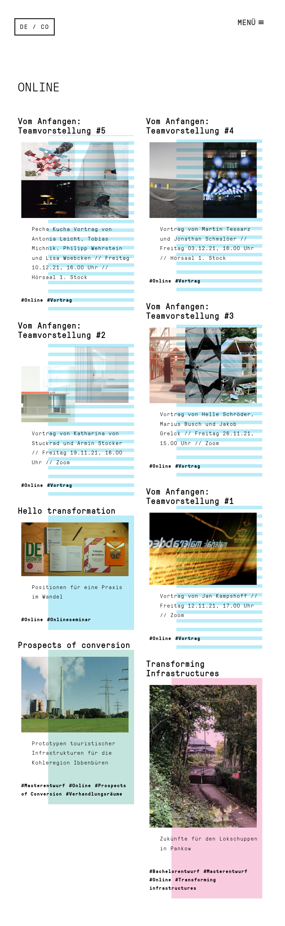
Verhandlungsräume (96, 793)
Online (33, 299)
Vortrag (61, 299)
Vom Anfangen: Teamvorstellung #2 (62, 330)
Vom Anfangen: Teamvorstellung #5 (62, 125)
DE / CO (34, 27)
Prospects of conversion (74, 645)
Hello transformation (67, 510)
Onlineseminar (70, 619)
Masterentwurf (44, 785)
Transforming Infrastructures (182, 668)
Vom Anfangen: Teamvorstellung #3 (190, 311)
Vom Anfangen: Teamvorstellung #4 (190, 125)
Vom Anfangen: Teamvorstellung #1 (190, 496)
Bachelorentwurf (176, 870)
